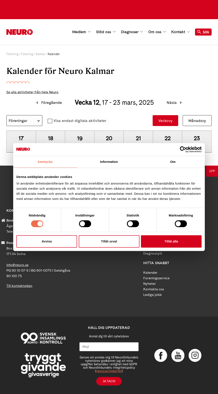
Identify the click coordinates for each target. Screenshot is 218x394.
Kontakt (180, 32)
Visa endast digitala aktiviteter (79, 120)
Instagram (194, 355)
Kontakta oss (153, 289)
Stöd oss (106, 32)
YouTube (177, 355)
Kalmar (40, 54)
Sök (203, 32)
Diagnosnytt (152, 253)
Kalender (150, 273)
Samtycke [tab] (45, 161)
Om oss (157, 32)
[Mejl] (109, 346)
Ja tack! (109, 381)
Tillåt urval (109, 241)
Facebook (160, 355)
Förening (12, 54)
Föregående (51, 102)
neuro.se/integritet (109, 371)
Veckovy (165, 120)
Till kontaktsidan (19, 286)
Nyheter (149, 284)
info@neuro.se (17, 265)
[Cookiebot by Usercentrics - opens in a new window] (183, 149)
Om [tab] (172, 161)
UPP (212, 171)
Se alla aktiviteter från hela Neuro (32, 92)
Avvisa (47, 241)
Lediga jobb (152, 295)
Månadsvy (197, 120)
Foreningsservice (156, 278)
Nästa (172, 102)
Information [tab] (109, 161)
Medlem (81, 32)
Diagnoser (132, 32)
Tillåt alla (171, 241)
